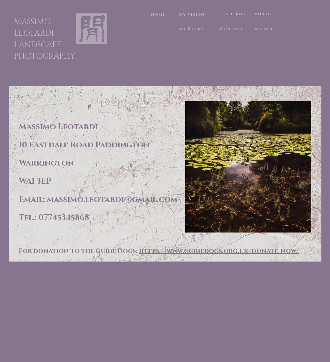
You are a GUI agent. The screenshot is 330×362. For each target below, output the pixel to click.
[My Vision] (192, 14)
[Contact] (232, 29)
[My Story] (192, 29)
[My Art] (265, 29)
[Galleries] (234, 14)
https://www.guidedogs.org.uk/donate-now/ (219, 251)
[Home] (158, 14)
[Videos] (264, 14)
